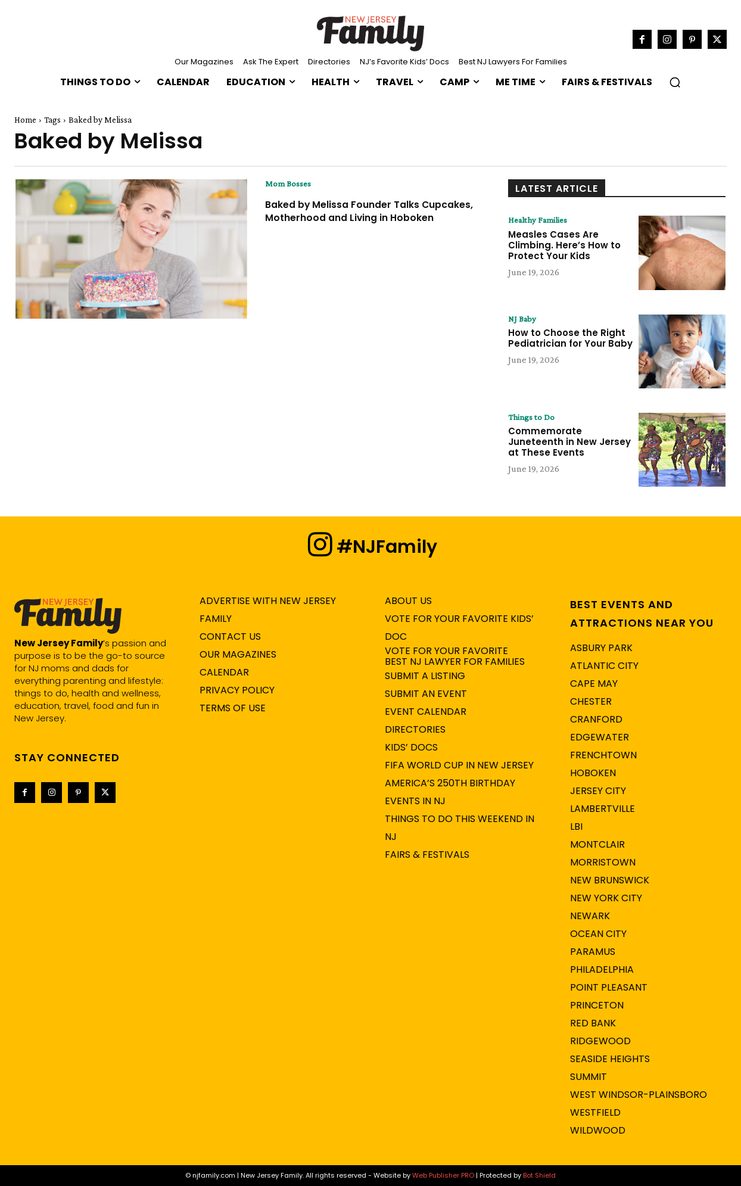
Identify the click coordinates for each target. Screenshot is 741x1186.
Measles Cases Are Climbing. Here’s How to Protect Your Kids (564, 246)
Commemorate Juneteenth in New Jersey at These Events (569, 443)
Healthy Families (541, 220)
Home (25, 119)
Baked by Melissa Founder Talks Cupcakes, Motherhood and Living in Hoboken (365, 217)
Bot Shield (539, 1175)
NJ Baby (523, 319)
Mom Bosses (289, 184)
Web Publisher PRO (443, 1175)
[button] (675, 82)
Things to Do (532, 417)
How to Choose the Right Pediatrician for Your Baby (570, 339)
